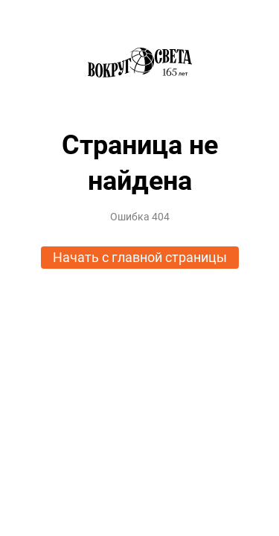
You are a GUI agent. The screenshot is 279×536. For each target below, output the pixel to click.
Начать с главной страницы (140, 257)
